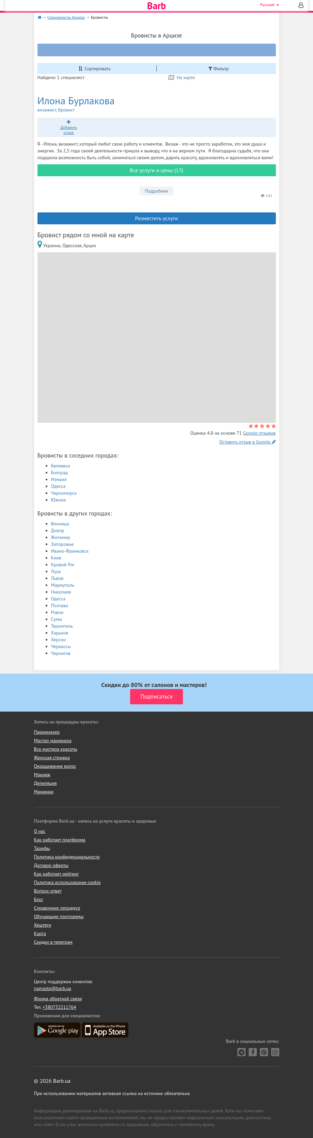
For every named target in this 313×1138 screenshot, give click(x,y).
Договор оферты (51, 865)
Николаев (61, 592)
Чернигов (61, 653)
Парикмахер (47, 732)
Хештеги (42, 925)
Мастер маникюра (53, 740)
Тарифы (42, 848)
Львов (57, 578)
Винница (60, 524)
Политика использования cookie (67, 882)
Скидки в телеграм (53, 942)
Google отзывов (259, 433)
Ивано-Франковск (70, 551)
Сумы (56, 619)
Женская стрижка (52, 757)
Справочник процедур (57, 908)
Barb (156, 5)
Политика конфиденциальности (67, 857)
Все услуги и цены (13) (156, 170)
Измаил (59, 479)
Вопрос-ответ (48, 891)
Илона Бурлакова (91, 104)
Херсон (58, 640)
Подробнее (156, 191)
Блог (38, 899)
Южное (58, 500)
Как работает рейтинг (56, 874)
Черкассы (61, 646)
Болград (59, 472)
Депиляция (45, 783)
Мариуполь (62, 585)
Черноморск (64, 493)
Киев (56, 558)
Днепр (57, 530)
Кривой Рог (63, 564)
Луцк (56, 571)
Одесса (58, 486)
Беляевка (60, 466)
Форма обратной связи (58, 998)
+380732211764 (59, 1007)
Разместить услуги (156, 218)
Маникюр (44, 792)
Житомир (60, 537)
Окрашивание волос (55, 766)
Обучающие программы (59, 916)
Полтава (59, 605)
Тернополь (62, 626)
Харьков (59, 633)
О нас (40, 831)
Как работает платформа (59, 840)
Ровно (57, 612)
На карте (182, 77)
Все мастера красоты (55, 749)
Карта (40, 933)
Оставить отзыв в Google (247, 442)
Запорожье (62, 544)
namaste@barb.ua (53, 988)
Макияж (42, 775)
